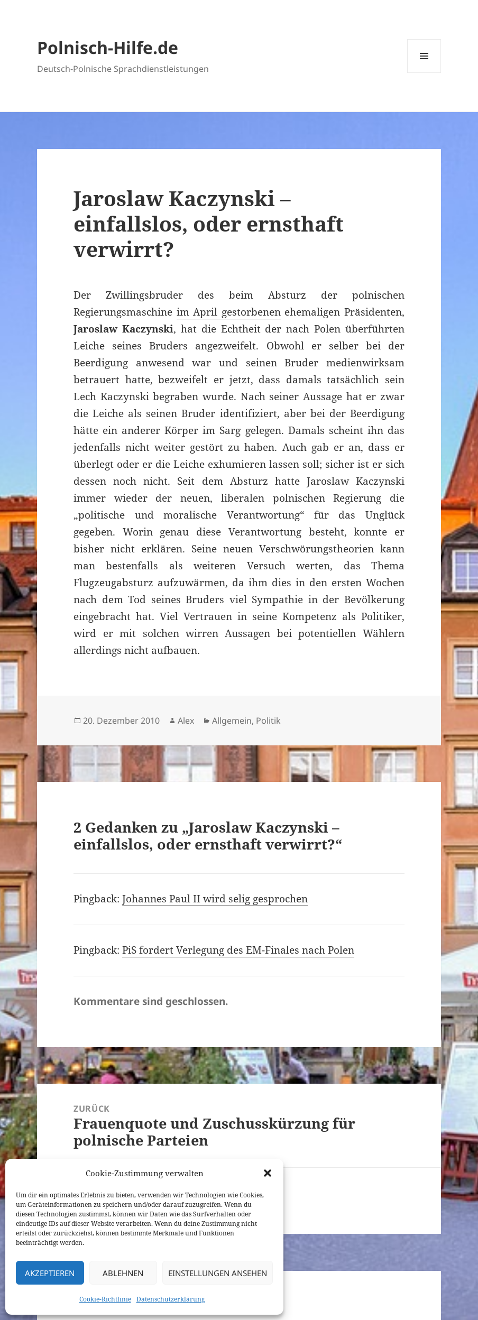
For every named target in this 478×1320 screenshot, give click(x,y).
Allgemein (232, 720)
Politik (268, 720)
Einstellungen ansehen (217, 1273)
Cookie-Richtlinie (105, 1299)
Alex (186, 720)
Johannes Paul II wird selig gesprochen (215, 899)
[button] (267, 1173)
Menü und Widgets (424, 72)
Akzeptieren (50, 1273)
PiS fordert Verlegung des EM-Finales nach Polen (238, 950)
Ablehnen (123, 1273)
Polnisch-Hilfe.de (107, 47)
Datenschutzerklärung (170, 1299)
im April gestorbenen (229, 312)
